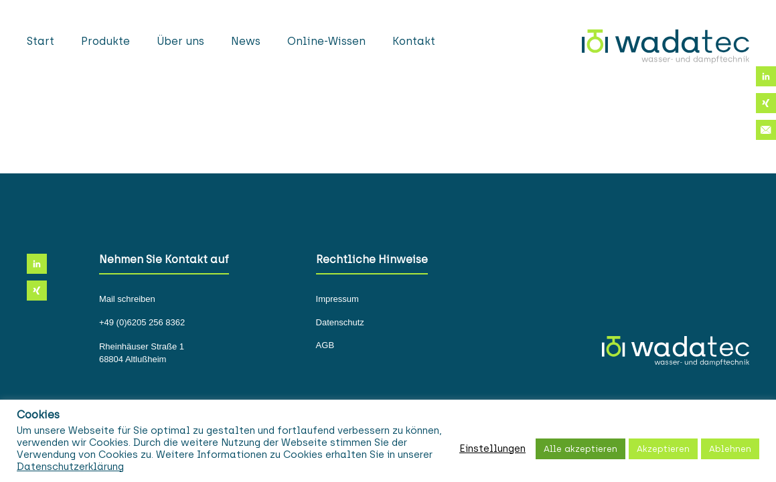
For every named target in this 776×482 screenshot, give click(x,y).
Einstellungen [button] (492, 449)
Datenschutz (340, 322)
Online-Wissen (326, 41)
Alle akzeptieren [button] (580, 449)
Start (40, 41)
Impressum (337, 299)
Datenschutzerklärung (70, 467)
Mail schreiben (127, 299)
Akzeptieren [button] (663, 449)
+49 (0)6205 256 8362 (142, 322)
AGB (325, 345)
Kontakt (413, 41)
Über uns (180, 41)
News (245, 41)
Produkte (105, 41)
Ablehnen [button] (730, 449)
